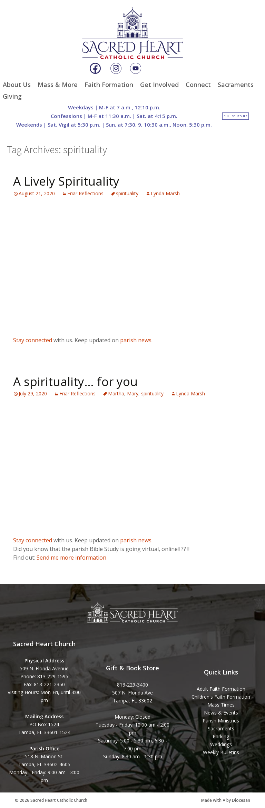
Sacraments (236, 84)
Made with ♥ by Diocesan (225, 800)
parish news (135, 340)
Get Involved (159, 84)
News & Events (221, 712)
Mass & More (58, 84)
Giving (12, 96)
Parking (221, 736)
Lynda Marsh (165, 193)
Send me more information (71, 557)
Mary (132, 393)
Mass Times (221, 704)
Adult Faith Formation (221, 689)
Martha (116, 393)
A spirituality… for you (75, 381)
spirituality (127, 193)
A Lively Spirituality (66, 181)
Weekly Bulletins (221, 752)
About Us (17, 84)
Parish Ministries (221, 720)
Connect (198, 84)
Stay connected (32, 340)
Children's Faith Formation (221, 696)
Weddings (221, 744)
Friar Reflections (85, 193)
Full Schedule (235, 116)
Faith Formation (109, 84)
